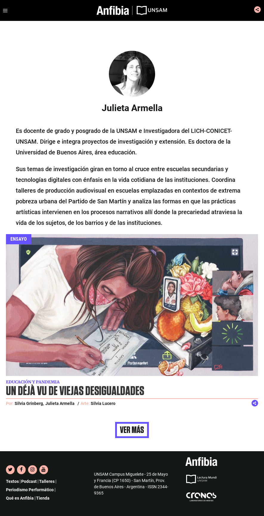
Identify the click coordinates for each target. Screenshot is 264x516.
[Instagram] (32, 469)
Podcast (29, 481)
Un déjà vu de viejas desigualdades (75, 391)
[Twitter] (10, 469)
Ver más (132, 430)
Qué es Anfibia (20, 498)
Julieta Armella (60, 403)
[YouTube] (43, 469)
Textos (12, 481)
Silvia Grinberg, (29, 403)
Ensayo (18, 239)
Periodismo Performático (30, 489)
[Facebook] (21, 469)
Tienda (43, 498)
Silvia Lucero (103, 403)
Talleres (47, 481)
